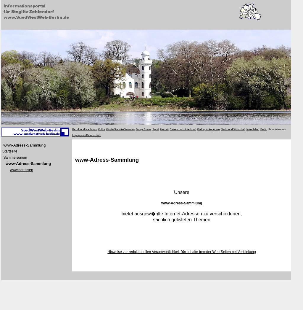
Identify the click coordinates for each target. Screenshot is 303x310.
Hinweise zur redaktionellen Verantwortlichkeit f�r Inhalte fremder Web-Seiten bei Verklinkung (181, 252)
